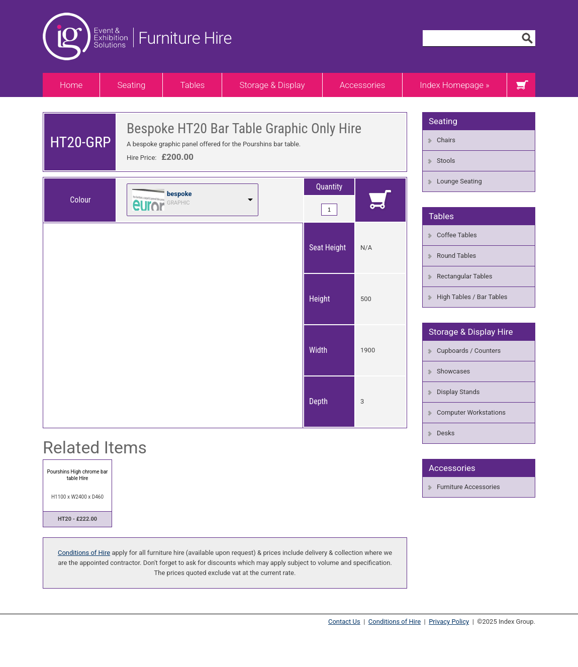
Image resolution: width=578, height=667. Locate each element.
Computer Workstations (471, 412)
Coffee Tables (457, 235)
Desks (445, 433)
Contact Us (344, 621)
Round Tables (456, 255)
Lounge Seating (459, 181)
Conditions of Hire (84, 552)
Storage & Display (272, 85)
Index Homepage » (455, 85)
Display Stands (458, 392)
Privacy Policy (449, 621)
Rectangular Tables (464, 276)
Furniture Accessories (468, 487)
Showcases (453, 371)
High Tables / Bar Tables (472, 297)
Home (71, 85)
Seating (131, 85)
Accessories (363, 85)
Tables (192, 85)
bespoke (179, 194)
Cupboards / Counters (469, 350)
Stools (446, 160)
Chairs (446, 140)
